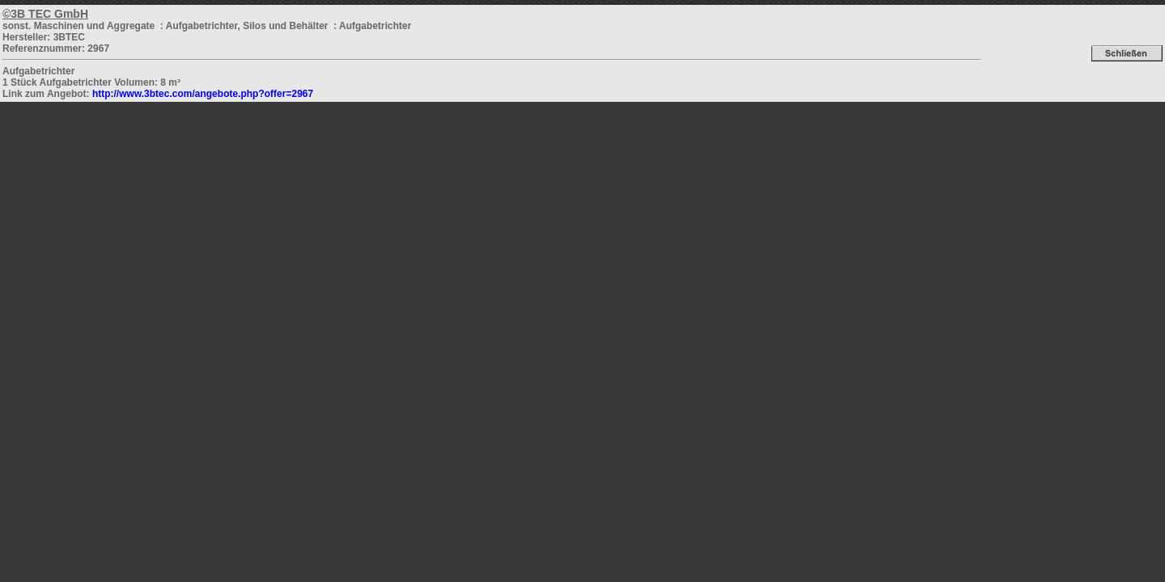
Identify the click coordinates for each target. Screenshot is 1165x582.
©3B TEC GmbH (45, 13)
